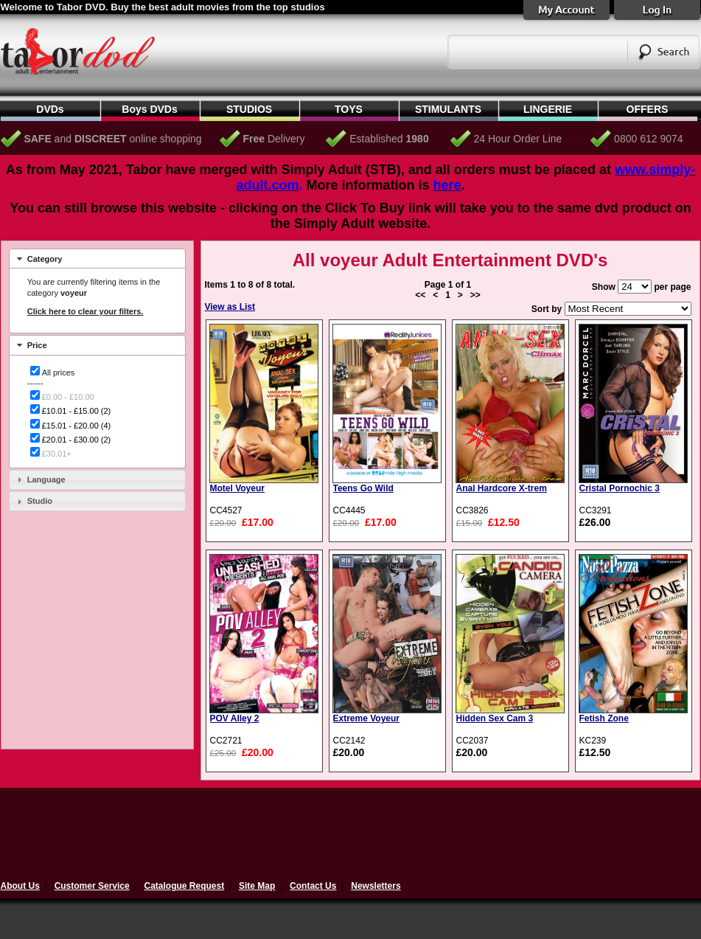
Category (45, 258)
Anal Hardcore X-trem (501, 488)
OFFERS (648, 109)
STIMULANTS (448, 109)
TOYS (349, 109)
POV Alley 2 (234, 718)
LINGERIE (547, 109)
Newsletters (375, 886)
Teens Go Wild (363, 488)
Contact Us (313, 886)
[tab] (97, 258)
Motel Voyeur (237, 488)
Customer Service (92, 886)
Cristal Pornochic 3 (619, 488)
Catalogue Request (184, 886)
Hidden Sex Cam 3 (495, 718)
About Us (20, 886)
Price (37, 345)
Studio (39, 500)
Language (46, 479)
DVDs (49, 109)
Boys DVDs (149, 109)
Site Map (257, 886)
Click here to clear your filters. (85, 311)
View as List (230, 307)
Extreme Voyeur (366, 718)
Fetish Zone (604, 718)
